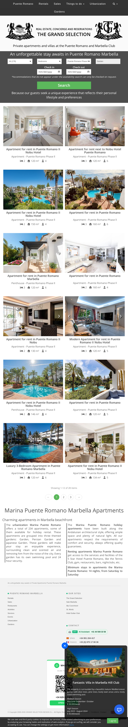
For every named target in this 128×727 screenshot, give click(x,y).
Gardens (59, 11)
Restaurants (12, 606)
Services (11, 613)
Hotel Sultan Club (73, 613)
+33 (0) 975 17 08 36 (88, 642)
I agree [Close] (112, 720)
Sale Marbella (71, 602)
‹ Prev (48, 497)
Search (64, 85)
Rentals (43, 4)
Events (10, 617)
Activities (11, 609)
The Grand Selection (74, 598)
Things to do (75, 4)
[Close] (65, 645)
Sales (57, 4)
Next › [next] (78, 497)
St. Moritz (70, 609)
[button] (7, 126)
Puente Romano (23, 4)
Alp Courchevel (72, 606)
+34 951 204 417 (87, 638)
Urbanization (98, 4)
